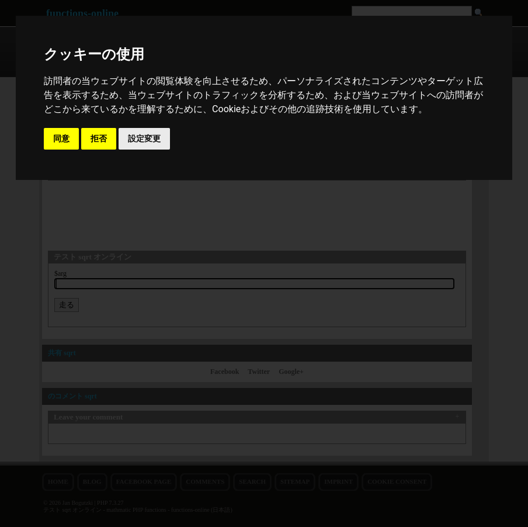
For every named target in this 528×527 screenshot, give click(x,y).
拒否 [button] (99, 138)
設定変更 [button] (144, 138)
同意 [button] (61, 138)
